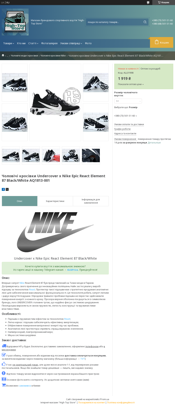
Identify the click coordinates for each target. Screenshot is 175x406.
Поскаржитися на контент (91, 402)
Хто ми (21, 43)
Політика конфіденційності (121, 402)
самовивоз (25, 385)
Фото (88, 43)
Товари (7, 43)
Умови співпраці (70, 43)
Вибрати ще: (126, 107)
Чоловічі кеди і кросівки (24, 55)
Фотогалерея (49, 43)
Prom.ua (104, 399)
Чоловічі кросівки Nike (53, 55)
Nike (22, 282)
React (32, 289)
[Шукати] (145, 22)
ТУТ (82, 358)
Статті (32, 43)
